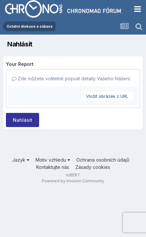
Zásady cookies (92, 167)
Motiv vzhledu (53, 160)
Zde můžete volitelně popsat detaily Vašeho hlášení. (71, 78)
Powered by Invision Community (73, 180)
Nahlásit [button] (22, 120)
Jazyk (20, 160)
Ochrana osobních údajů (102, 160)
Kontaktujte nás (52, 167)
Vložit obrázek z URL (107, 96)
